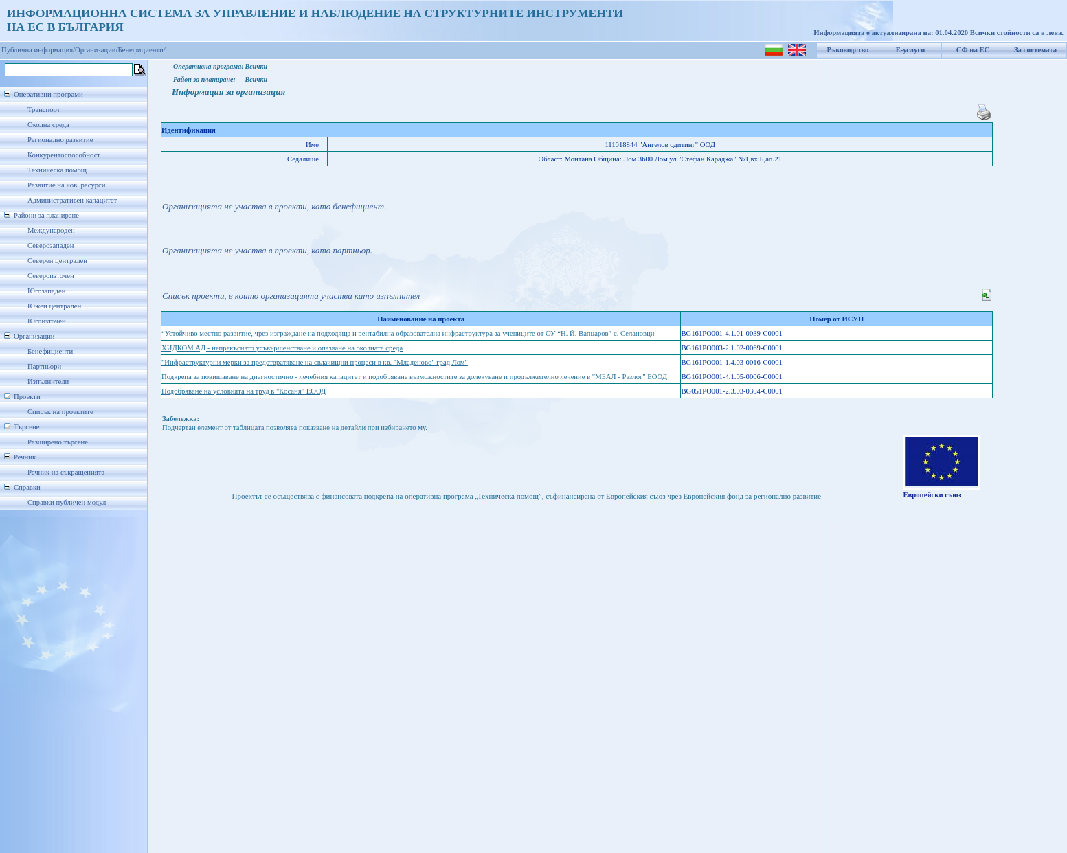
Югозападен (46, 291)
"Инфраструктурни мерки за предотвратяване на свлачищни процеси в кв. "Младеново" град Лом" (314, 362)
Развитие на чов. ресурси (66, 185)
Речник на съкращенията (65, 472)
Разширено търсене (57, 442)
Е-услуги (910, 50)
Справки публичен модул (66, 502)
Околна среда (48, 124)
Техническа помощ (57, 170)
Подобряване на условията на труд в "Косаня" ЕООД (243, 391)
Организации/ (96, 50)
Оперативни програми (48, 94)
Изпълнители (48, 381)
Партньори (44, 366)
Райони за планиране (46, 215)
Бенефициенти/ (142, 50)
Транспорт (43, 109)
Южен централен (54, 306)
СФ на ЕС (972, 50)
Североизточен (50, 276)
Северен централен (57, 260)
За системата (1035, 50)
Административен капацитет (72, 200)
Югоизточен (46, 321)
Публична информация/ (38, 50)
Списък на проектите (60, 412)
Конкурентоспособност (63, 155)
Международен (51, 230)
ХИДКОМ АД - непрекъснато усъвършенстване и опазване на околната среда (282, 348)
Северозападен (50, 245)
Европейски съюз (932, 495)
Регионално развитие (60, 140)
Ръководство (848, 50)
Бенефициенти (50, 351)
